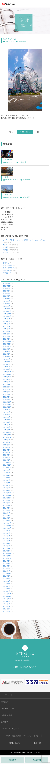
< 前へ (10, 132)
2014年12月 (7, 594)
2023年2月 (7, 367)
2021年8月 (7, 412)
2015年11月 (7, 574)
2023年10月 (7, 346)
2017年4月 (7, 543)
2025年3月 (7, 303)
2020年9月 (7, 440)
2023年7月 (7, 354)
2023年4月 (7, 362)
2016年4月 (7, 571)
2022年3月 (7, 394)
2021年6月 (7, 417)
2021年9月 (7, 410)
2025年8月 (7, 291)
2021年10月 (7, 407)
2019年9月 (7, 470)
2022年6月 (7, 387)
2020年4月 (7, 452)
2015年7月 (7, 581)
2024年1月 (7, 339)
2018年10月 (7, 498)
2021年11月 (7, 404)
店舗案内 (4, 722)
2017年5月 (7, 541)
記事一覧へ (25, 132)
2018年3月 (7, 515)
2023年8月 (7, 352)
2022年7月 (7, 384)
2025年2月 (7, 306)
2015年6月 (7, 584)
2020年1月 (7, 460)
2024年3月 (7, 334)
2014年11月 (7, 596)
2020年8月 (7, 442)
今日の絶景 (22, 41)
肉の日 (5, 250)
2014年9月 (7, 601)
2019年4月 (7, 483)
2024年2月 (7, 336)
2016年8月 (7, 563)
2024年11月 (7, 314)
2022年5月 (7, 389)
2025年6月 (7, 296)
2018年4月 (7, 513)
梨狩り (5, 245)
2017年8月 (7, 533)
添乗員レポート (8, 273)
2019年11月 (7, 465)
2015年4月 (7, 589)
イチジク (6, 252)
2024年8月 (7, 321)
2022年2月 (7, 397)
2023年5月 (7, 359)
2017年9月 (7, 531)
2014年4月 (7, 611)
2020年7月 (7, 445)
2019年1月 (7, 490)
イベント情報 (7, 265)
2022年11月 (7, 374)
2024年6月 (7, 326)
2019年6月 (7, 478)
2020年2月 (7, 457)
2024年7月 (7, 324)
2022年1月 (7, 399)
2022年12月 (7, 372)
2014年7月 (7, 604)
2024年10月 (7, 316)
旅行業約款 (16, 736)
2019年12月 (7, 463)
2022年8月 (7, 382)
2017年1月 (7, 551)
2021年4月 (7, 422)
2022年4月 (7, 392)
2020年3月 (7, 455)
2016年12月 (7, 553)
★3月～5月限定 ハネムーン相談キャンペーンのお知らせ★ (24, 240)
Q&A (8, 736)
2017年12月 (7, 523)
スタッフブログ (8, 268)
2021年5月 (7, 420)
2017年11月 (7, 526)
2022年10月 (7, 377)
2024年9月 (7, 319)
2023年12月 (7, 341)
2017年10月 (7, 528)
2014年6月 (7, 606)
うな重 (5, 177)
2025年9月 (7, 288)
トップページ (6, 695)
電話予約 (13, 760)
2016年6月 (7, 566)
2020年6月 (7, 447)
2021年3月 (7, 425)
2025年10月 (7, 286)
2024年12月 (7, 311)
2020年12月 (7, 432)
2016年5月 (7, 568)
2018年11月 (7, 495)
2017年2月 (7, 548)
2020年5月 (7, 450)
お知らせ (6, 263)
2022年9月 (7, 379)
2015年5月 (7, 586)
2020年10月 (7, 437)
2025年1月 (7, 309)
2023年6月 (7, 356)
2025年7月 (7, 293)
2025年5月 (7, 299)
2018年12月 (7, 493)
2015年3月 (7, 591)
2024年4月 (7, 331)
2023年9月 (7, 349)
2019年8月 (7, 473)
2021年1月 (7, 430)
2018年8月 (7, 503)
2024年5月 (7, 329)
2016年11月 (7, 556)
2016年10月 (7, 558)
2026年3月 (7, 283)
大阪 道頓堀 (7, 159)
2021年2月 (7, 427)
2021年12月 (7, 402)
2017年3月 (7, 546)
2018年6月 (7, 508)
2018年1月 (7, 521)
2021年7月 (7, 414)
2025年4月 (7, 301)
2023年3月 (7, 364)
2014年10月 (7, 599)
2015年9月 (7, 576)
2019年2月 (7, 488)
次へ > (40, 132)
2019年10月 (7, 467)
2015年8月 (7, 578)
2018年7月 (7, 505)
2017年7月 (7, 536)
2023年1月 (7, 369)
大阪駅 (5, 247)
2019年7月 (7, 475)
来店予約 (37, 760)
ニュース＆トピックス (10, 729)
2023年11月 (7, 344)
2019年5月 (7, 480)
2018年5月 (7, 510)
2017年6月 (7, 538)
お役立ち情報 (6, 715)
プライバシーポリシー (31, 736)
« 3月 (3, 229)
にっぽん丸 (7, 194)
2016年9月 (7, 561)
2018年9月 (7, 500)
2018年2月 (7, 518)
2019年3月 (7, 485)
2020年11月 (7, 435)
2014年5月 (7, 609)
